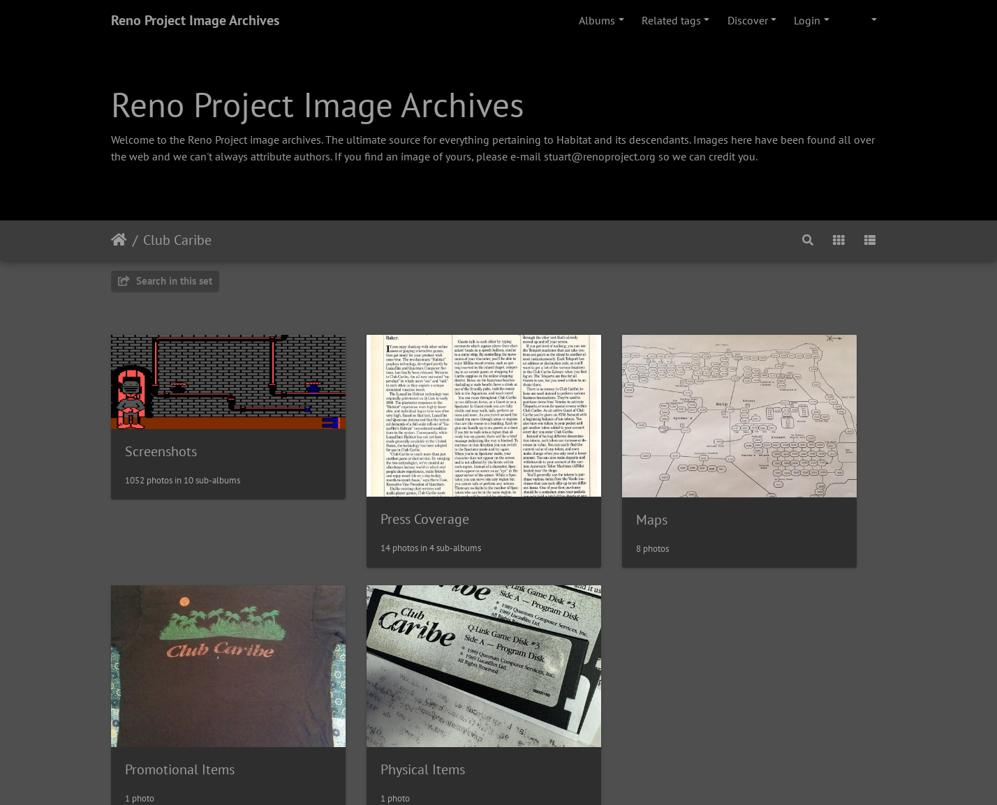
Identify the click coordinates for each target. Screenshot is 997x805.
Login (807, 20)
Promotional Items (777, 480)
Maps (538, 481)
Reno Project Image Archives (195, 20)
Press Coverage (368, 480)
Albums (597, 20)
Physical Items (167, 691)
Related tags (671, 20)
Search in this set (165, 280)
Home (119, 240)
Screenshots (161, 428)
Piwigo (527, 776)
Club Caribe (177, 240)
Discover (748, 20)
